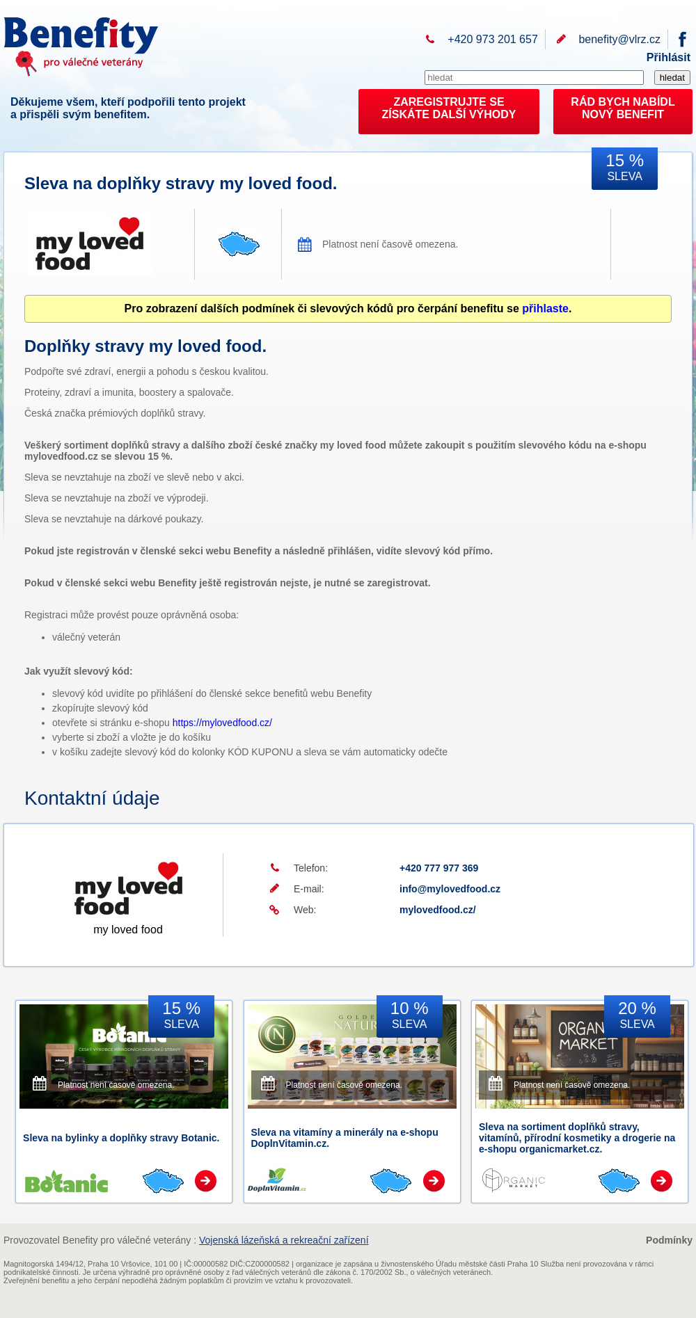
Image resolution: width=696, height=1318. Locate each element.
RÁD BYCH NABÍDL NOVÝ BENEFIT (622, 108)
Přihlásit (668, 57)
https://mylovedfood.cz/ (222, 722)
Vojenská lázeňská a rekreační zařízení (284, 1240)
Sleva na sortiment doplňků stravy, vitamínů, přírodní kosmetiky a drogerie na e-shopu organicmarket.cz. (577, 1138)
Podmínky (669, 1240)
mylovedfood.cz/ (438, 909)
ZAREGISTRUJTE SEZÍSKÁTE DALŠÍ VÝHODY (449, 108)
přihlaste (545, 308)
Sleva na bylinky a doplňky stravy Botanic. (121, 1137)
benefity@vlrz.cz (619, 39)
